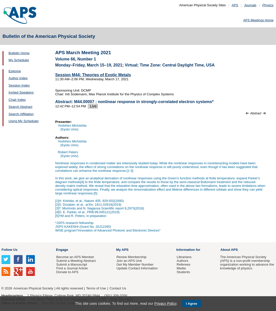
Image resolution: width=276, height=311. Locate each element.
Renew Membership (131, 257)
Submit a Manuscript (71, 264)
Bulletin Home (19, 53)
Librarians (184, 257)
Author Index (18, 78)
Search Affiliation (21, 114)
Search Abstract (20, 107)
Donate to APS (67, 272)
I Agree (191, 303)
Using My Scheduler (24, 121)
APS (235, 5)
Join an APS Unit (129, 261)
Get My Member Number (135, 264)
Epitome (15, 71)
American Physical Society (33, 288)
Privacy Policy (165, 303)
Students (183, 272)
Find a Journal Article (72, 268)
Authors (182, 261)
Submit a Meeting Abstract (76, 261)
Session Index (19, 85)
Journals (250, 5)
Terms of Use (96, 288)
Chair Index (17, 100)
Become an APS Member (75, 257)
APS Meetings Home (258, 20)
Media (181, 268)
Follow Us (9, 250)
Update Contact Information (137, 268)
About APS (229, 250)
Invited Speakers (21, 92)
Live (93, 106)
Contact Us (117, 288)
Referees (183, 264)
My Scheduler (19, 60)
